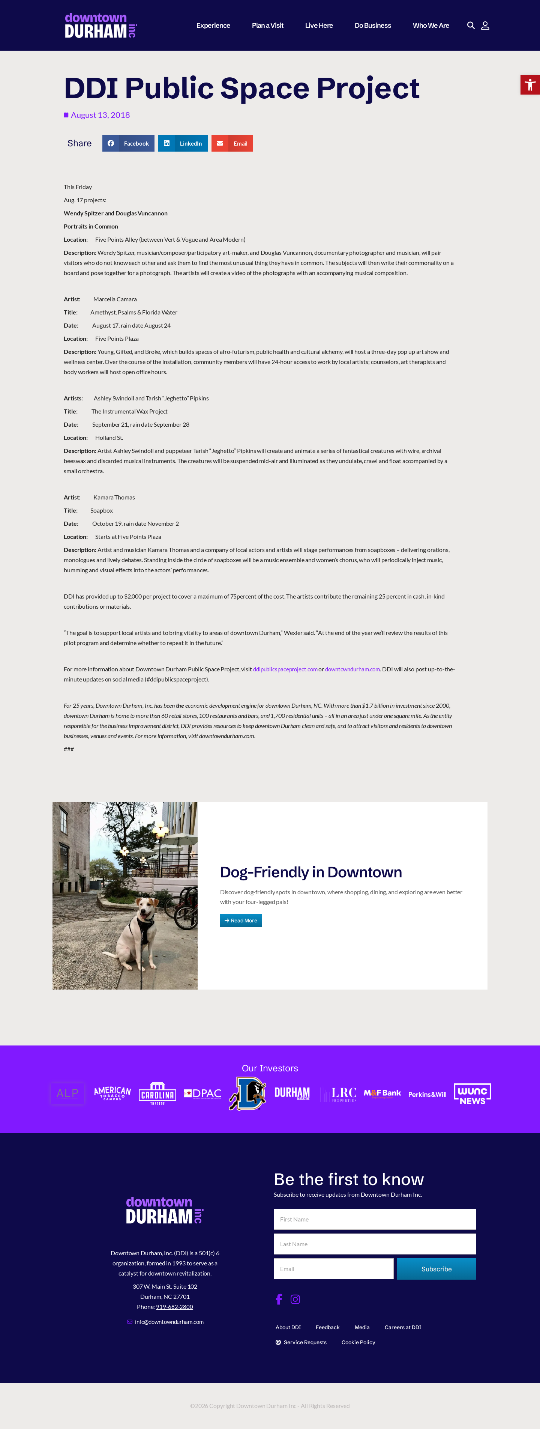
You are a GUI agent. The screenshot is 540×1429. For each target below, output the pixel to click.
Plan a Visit (271, 25)
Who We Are (434, 25)
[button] (530, 85)
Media (362, 1325)
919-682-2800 (175, 1305)
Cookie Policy (358, 1340)
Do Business (376, 25)
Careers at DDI (403, 1325)
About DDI (288, 1325)
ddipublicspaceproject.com (287, 668)
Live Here (322, 25)
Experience (216, 25)
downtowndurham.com (358, 668)
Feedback (328, 1325)
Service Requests (301, 1340)
